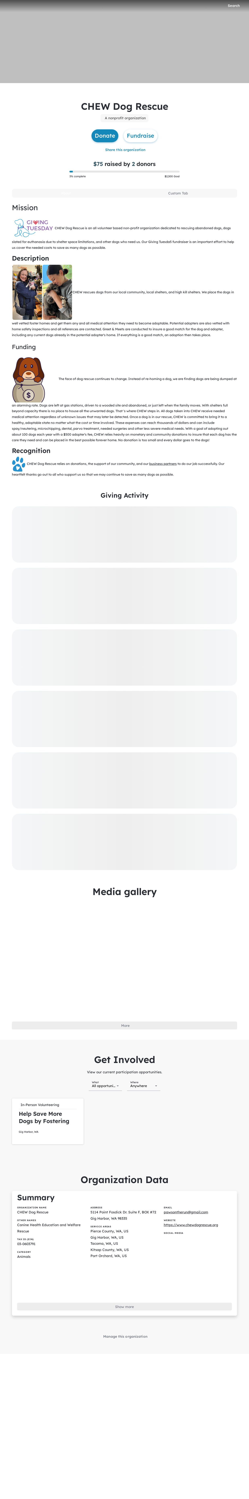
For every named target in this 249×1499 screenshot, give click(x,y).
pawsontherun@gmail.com (186, 1212)
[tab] (66, 193)
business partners (163, 464)
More (125, 1025)
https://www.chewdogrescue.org (191, 1225)
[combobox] (105, 1085)
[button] (48, 1121)
